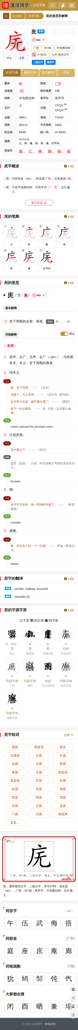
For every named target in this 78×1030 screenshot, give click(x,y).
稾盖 (15, 780)
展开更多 (39, 202)
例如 (50, 321)
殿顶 (39, 747)
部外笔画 (45, 90)
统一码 (44, 132)
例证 (72, 333)
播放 (9, 58)
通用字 (50, 62)
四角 (7, 124)
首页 (17, 16)
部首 (43, 83)
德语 (8, 596)
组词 (66, 72)
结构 (7, 98)
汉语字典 (39, 5)
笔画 (7, 141)
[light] (62, 5)
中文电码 (45, 124)
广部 (58, 83)
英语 (8, 588)
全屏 (21, 58)
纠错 (69, 166)
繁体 (7, 83)
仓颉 (7, 117)
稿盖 (63, 772)
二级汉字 (38, 62)
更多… (15, 822)
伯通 (15, 755)
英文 (8, 420)
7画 (21, 90)
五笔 (43, 107)
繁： (20, 295)
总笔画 (8, 90)
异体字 (8, 150)
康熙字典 (30, 72)
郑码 (43, 117)
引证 (8, 381)
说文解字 (48, 72)
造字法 (44, 98)
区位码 (8, 132)
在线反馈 (50, 1023)
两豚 (63, 814)
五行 (7, 107)
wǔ (69, 910)
